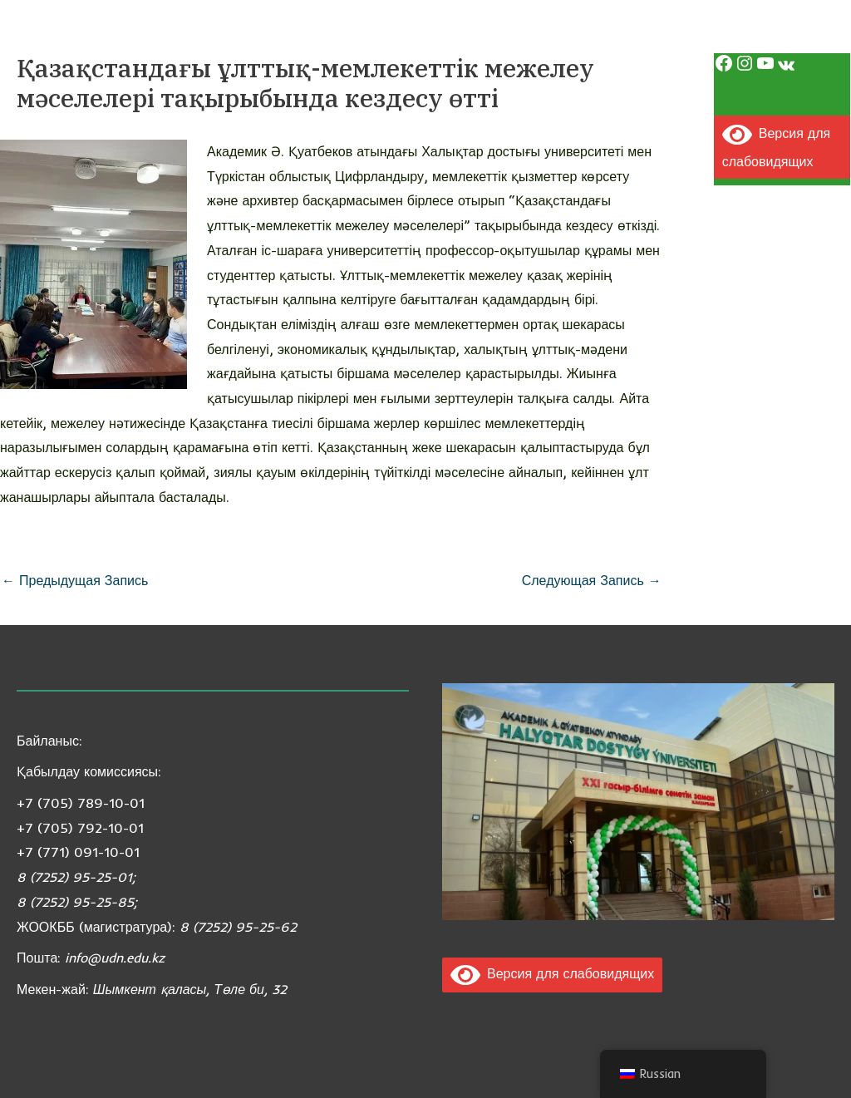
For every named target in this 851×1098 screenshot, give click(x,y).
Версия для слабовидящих (552, 973)
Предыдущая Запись (75, 580)
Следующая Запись (592, 580)
